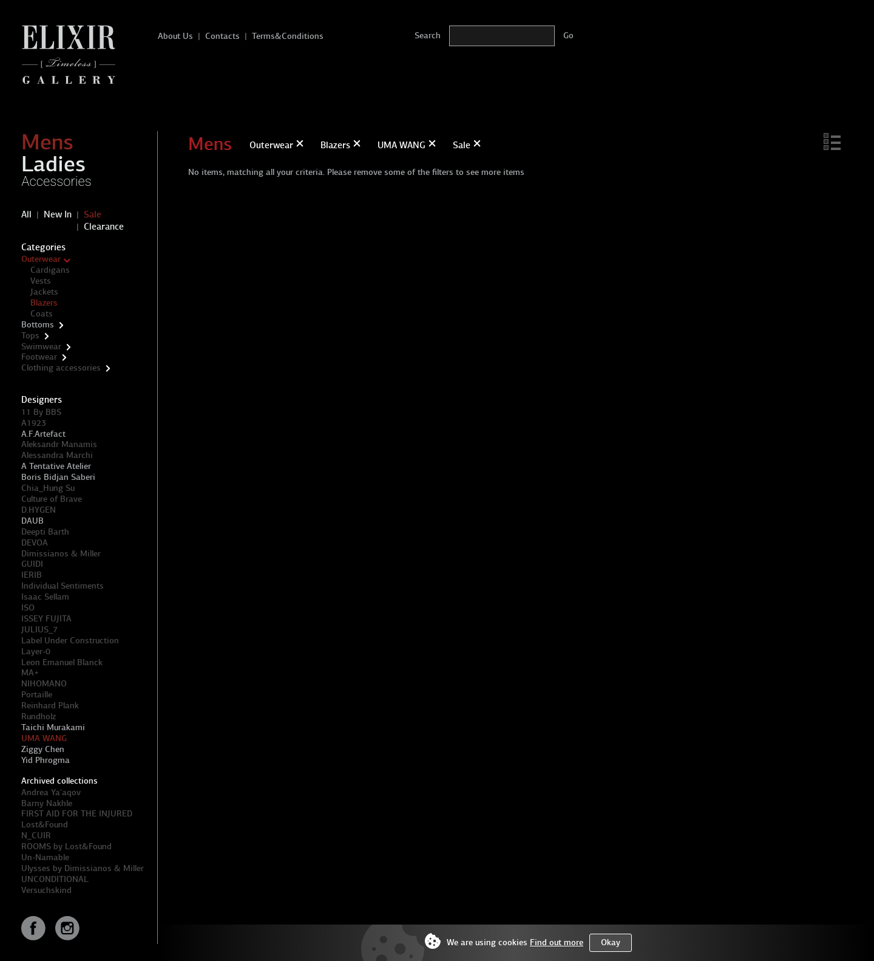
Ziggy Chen (42, 749)
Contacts (222, 36)
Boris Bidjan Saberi (58, 477)
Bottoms (37, 325)
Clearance (104, 226)
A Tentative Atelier (56, 466)
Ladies (53, 164)
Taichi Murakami (53, 727)
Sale (92, 214)
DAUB (32, 521)
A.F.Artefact (43, 434)
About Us (175, 36)
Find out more (556, 942)
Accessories (56, 181)
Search (428, 35)
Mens (47, 142)
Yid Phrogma (45, 760)
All (26, 214)
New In (58, 214)
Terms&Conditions (288, 36)
